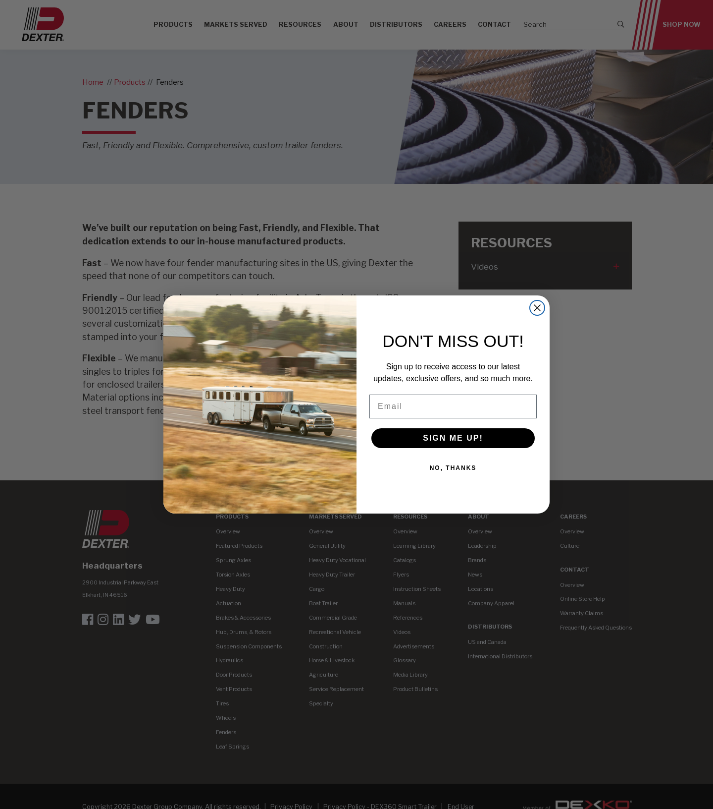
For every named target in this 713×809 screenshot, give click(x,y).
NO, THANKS (453, 467)
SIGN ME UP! (453, 438)
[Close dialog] (537, 307)
